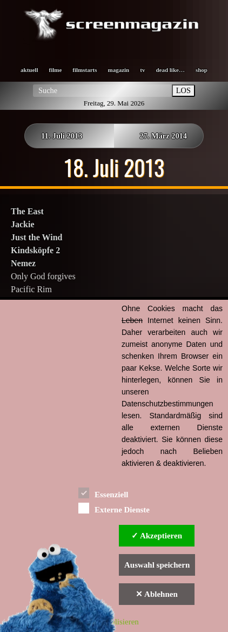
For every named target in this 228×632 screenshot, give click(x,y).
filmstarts (84, 70)
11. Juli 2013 (61, 135)
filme (55, 70)
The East (27, 211)
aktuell (29, 70)
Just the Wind (36, 237)
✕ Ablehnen (157, 594)
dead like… (170, 70)
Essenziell (103, 492)
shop (201, 70)
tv (142, 70)
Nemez (23, 263)
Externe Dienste (114, 508)
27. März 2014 (163, 135)
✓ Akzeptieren (156, 535)
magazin (119, 70)
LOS (183, 90)
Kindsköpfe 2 (35, 250)
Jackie (23, 224)
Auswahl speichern (157, 565)
